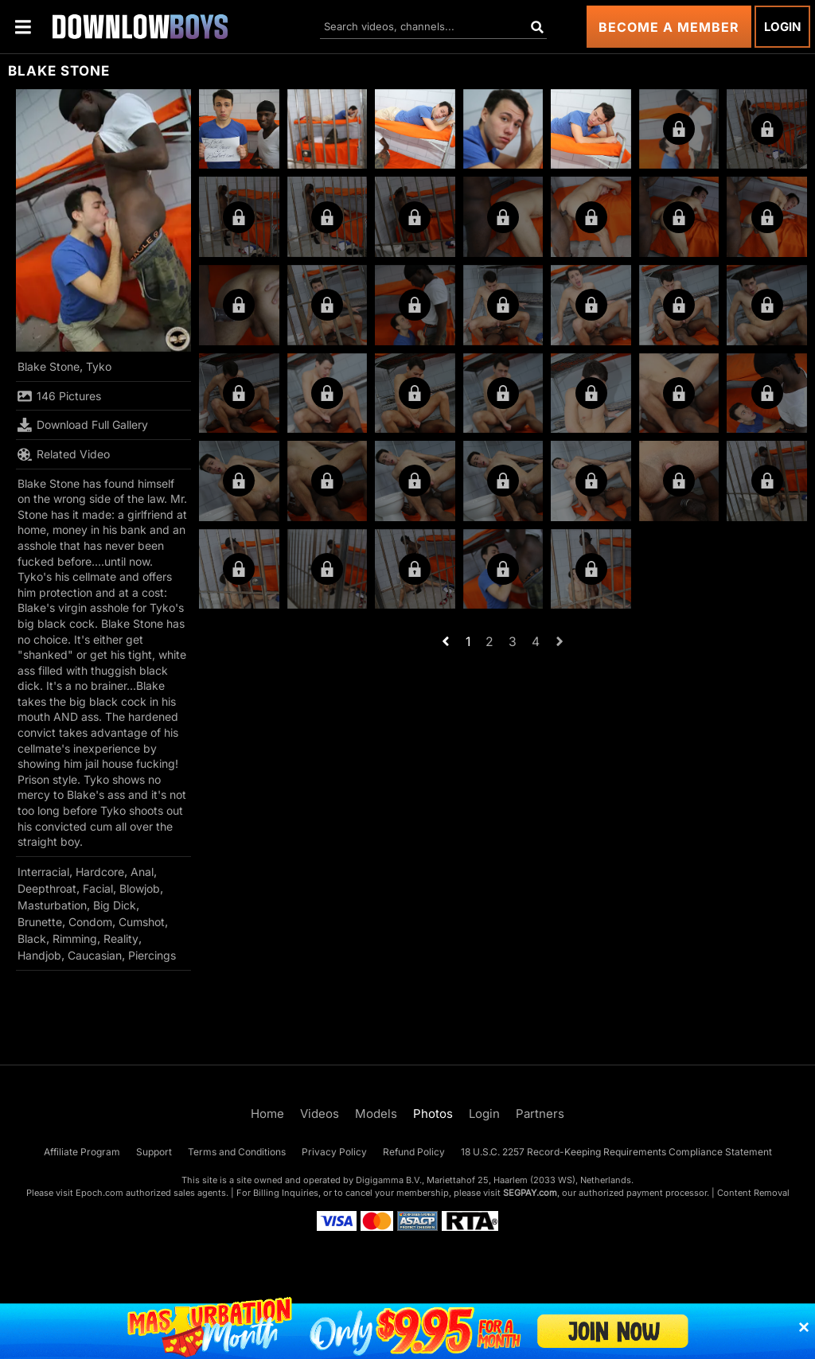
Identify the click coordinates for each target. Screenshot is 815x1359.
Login (782, 26)
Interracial (43, 871)
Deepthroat (47, 888)
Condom (90, 922)
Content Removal (753, 1192)
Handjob (39, 955)
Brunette (40, 922)
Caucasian (95, 955)
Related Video (64, 454)
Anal (142, 871)
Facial (98, 888)
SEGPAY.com (530, 1192)
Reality (120, 938)
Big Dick (114, 905)
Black (32, 938)
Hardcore (100, 871)
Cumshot (142, 922)
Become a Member (669, 27)
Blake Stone (49, 366)
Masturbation (52, 905)
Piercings (152, 955)
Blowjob (139, 888)
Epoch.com (99, 1192)
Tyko (98, 366)
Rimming (75, 938)
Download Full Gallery (83, 425)
